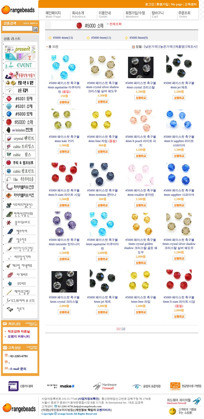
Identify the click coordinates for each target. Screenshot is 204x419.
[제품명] (179, 46)
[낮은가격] (151, 46)
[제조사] (191, 46)
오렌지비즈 (103, 410)
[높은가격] (166, 46)
